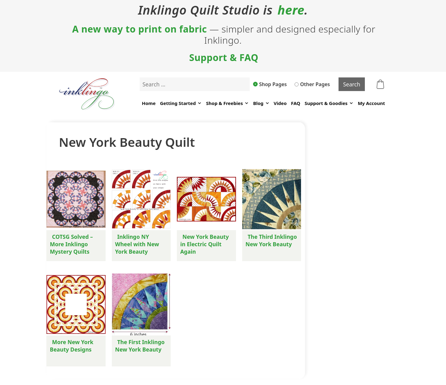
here (291, 9)
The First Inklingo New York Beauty (140, 345)
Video (280, 103)
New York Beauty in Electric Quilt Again (204, 244)
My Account (371, 103)
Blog (261, 103)
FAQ (295, 103)
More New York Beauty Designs (71, 345)
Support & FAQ (224, 57)
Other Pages (312, 84)
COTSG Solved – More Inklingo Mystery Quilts (71, 244)
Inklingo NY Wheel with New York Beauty (137, 244)
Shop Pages (270, 84)
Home (148, 103)
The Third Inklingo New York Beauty (271, 240)
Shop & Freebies (227, 103)
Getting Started (181, 103)
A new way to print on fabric (139, 29)
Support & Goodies (328, 103)
